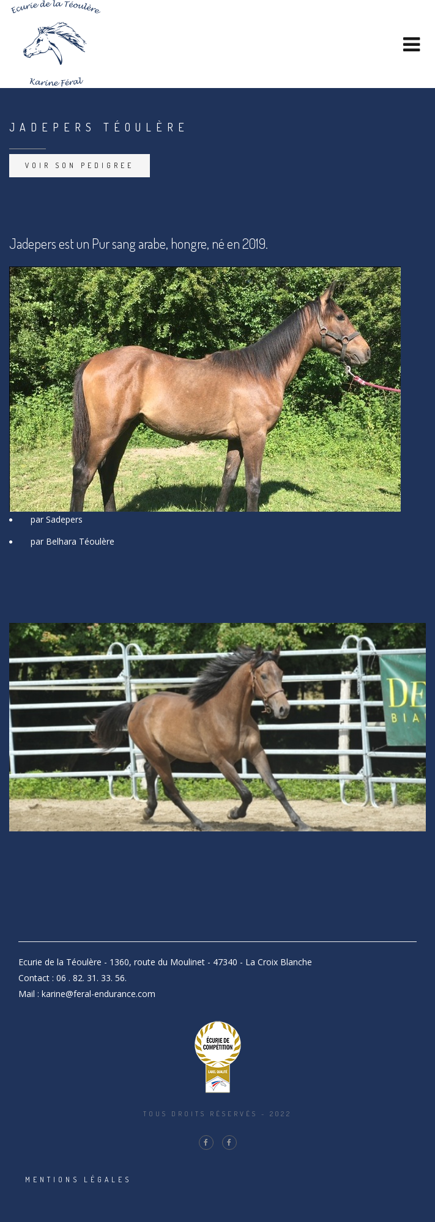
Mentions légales (78, 1179)
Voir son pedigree (79, 165)
